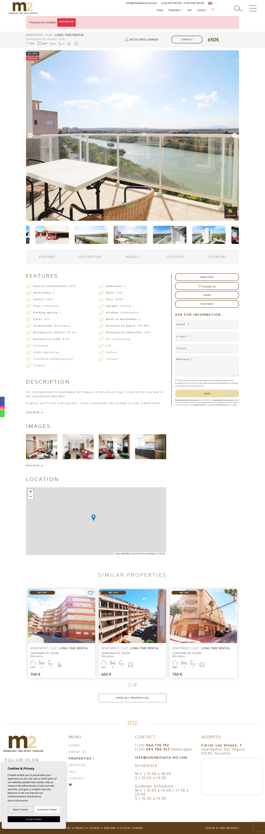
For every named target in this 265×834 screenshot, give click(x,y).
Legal (67, 828)
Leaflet (117, 554)
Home (160, 10)
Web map (110, 828)
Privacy (79, 828)
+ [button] (31, 491)
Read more (33, 412)
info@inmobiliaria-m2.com (141, 3)
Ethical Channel (132, 828)
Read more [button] (33, 465)
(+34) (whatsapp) (164, 749)
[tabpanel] (203, 633)
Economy (217, 257)
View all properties (132, 697)
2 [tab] (135, 685)
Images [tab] (132, 257)
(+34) (152, 745)
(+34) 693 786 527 (171, 3)
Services (77, 765)
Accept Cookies (34, 819)
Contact (201, 10)
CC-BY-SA (160, 554)
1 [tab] (130, 685)
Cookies (94, 828)
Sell (189, 10)
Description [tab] (90, 257)
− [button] (31, 496)
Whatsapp (207, 277)
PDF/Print (207, 304)
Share (207, 295)
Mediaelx (232, 828)
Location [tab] (175, 257)
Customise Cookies (47, 809)
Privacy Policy (194, 383)
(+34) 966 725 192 (194, 3)
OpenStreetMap (138, 554)
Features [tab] (47, 257)
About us (78, 752)
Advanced (66, 21)
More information (18, 800)
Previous (30, 135)
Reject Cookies (20, 809)
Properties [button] (174, 10)
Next (235, 135)
